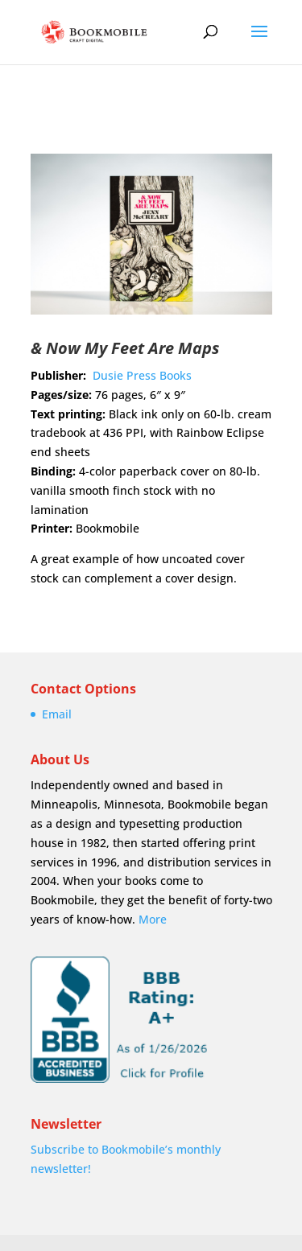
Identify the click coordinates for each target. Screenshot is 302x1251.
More (153, 919)
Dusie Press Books (142, 375)
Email (57, 714)
